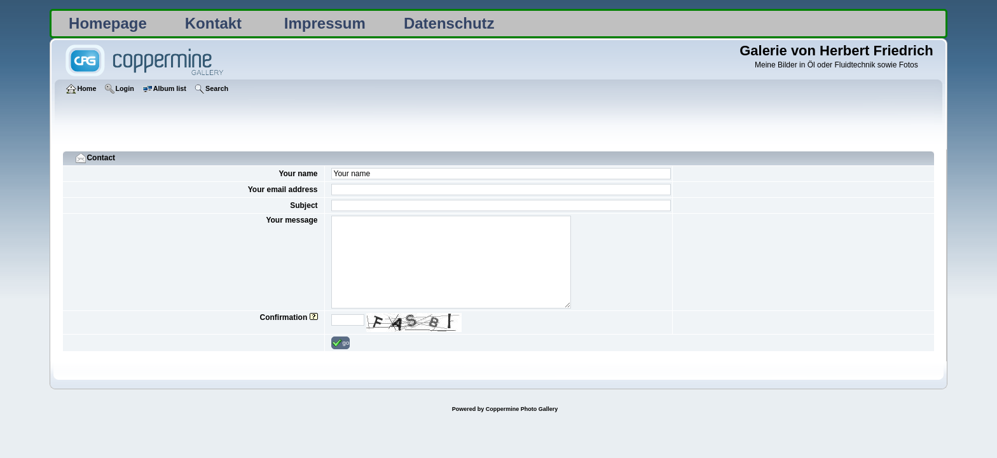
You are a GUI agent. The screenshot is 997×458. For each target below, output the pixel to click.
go (341, 343)
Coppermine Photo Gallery (522, 409)
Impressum (325, 23)
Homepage (108, 23)
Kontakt (213, 23)
